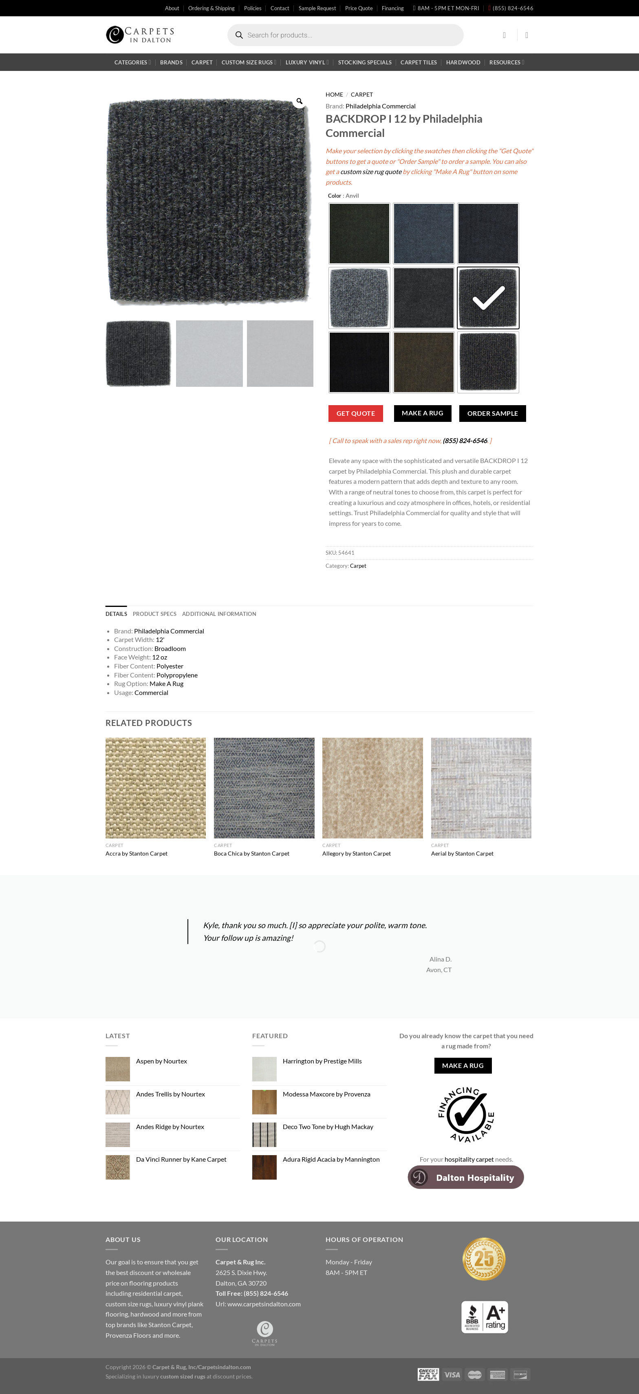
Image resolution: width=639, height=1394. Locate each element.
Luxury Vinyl (307, 62)
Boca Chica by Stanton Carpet (251, 853)
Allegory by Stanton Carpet (356, 853)
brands (126, 1324)
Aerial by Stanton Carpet (462, 853)
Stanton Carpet (170, 1324)
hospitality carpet (469, 1159)
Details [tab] (116, 614)
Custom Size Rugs (249, 62)
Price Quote (359, 8)
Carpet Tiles (419, 62)
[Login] (507, 35)
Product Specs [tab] (154, 614)
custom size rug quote (370, 171)
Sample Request (317, 8)
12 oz (159, 657)
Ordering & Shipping (211, 8)
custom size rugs (129, 1304)
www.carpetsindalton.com (264, 1304)
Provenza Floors (128, 1335)
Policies (253, 8)
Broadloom (170, 648)
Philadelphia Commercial (381, 106)
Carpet (202, 62)
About (172, 8)
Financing (393, 8)
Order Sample (492, 413)
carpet (172, 1293)
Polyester (169, 666)
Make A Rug (422, 413)
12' (160, 639)
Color (334, 196)
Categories (133, 62)
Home (334, 94)
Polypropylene (177, 675)
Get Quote (356, 413)
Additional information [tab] (219, 614)
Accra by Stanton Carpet (136, 853)
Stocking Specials (365, 62)
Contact (280, 8)
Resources (506, 62)
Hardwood (463, 62)
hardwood (144, 1314)
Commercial (151, 692)
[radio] (359, 233)
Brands (171, 62)
